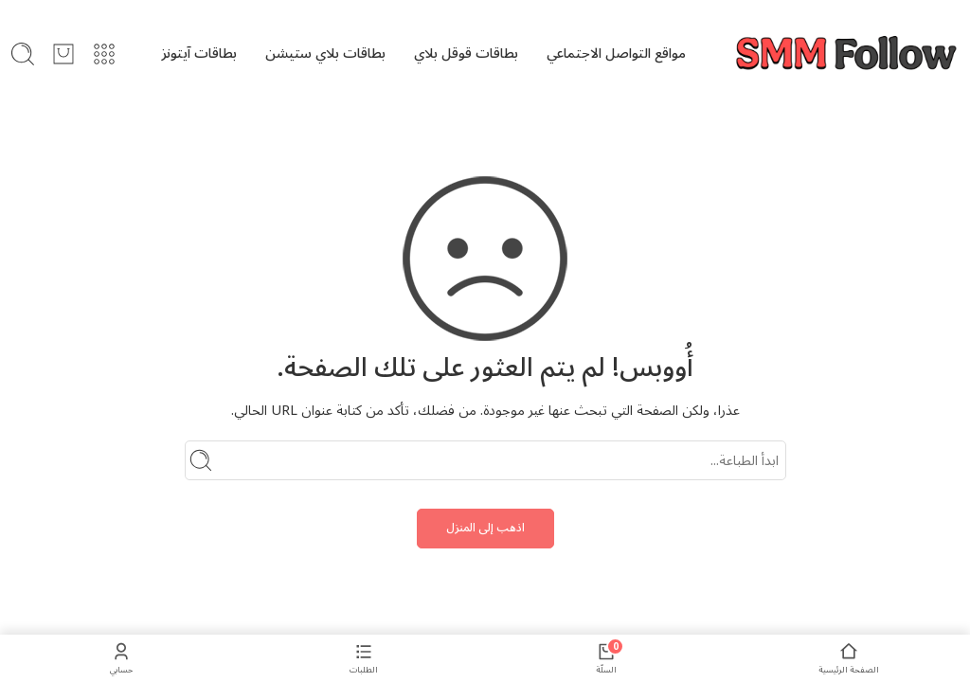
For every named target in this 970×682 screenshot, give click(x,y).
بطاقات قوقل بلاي (466, 53)
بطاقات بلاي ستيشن (325, 53)
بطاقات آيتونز (199, 53)
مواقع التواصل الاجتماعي (616, 53)
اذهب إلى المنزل (485, 528)
